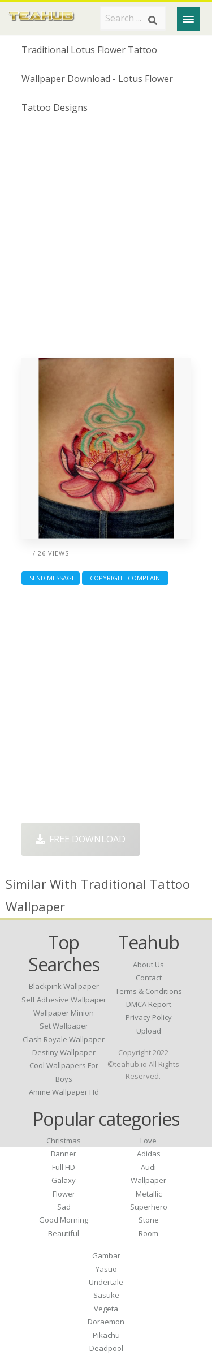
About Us (148, 964)
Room (148, 1233)
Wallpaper (148, 1180)
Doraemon (106, 1321)
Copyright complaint (125, 578)
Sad (64, 1207)
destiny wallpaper (64, 1052)
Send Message (50, 578)
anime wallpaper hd (64, 1092)
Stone (149, 1220)
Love (148, 1140)
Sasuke (106, 1295)
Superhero (148, 1207)
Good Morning (63, 1220)
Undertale (106, 1282)
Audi (148, 1167)
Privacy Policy (149, 1017)
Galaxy (63, 1180)
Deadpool (106, 1348)
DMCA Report (148, 1004)
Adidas (149, 1153)
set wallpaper (64, 1026)
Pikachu (106, 1335)
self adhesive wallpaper (63, 1000)
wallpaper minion (63, 1013)
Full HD (63, 1167)
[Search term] (133, 18)
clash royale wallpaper (64, 1039)
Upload (148, 1031)
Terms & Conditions (148, 991)
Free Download (81, 839)
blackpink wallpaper (64, 986)
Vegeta (106, 1308)
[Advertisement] (106, 240)
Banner (63, 1153)
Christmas (63, 1140)
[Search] (152, 20)
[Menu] (188, 19)
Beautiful (63, 1233)
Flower (64, 1194)
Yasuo (106, 1269)
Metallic (149, 1194)
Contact (149, 978)
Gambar (106, 1255)
